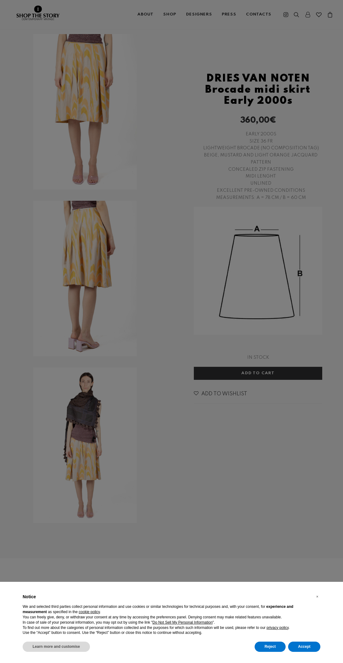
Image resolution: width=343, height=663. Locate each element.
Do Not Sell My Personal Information (183, 622)
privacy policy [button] (277, 628)
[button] (317, 597)
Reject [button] (270, 646)
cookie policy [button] (89, 612)
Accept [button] (304, 646)
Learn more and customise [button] (56, 646)
